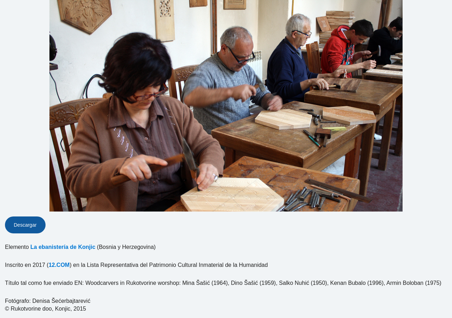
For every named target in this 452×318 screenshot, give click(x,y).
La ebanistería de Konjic (62, 247)
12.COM (59, 265)
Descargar (25, 225)
